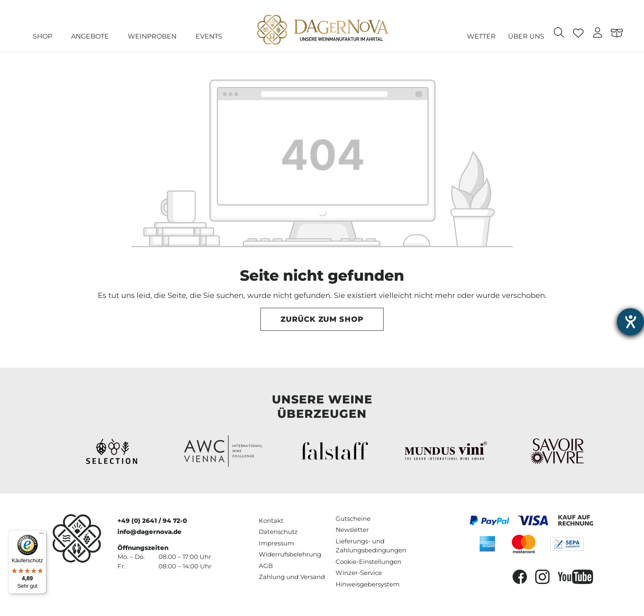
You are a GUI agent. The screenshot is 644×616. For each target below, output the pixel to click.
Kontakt (271, 520)
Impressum (276, 543)
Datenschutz (278, 532)
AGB (266, 566)
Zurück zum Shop (322, 319)
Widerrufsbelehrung (290, 554)
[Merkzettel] (578, 34)
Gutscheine (353, 518)
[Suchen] (559, 34)
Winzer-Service (359, 573)
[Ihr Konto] (597, 34)
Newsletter (352, 530)
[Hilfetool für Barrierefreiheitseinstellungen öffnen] (630, 321)
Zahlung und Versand (292, 577)
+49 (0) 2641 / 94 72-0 (152, 520)
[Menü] (41, 535)
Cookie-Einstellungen (368, 562)
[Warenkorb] (617, 34)
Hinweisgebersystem (368, 584)
